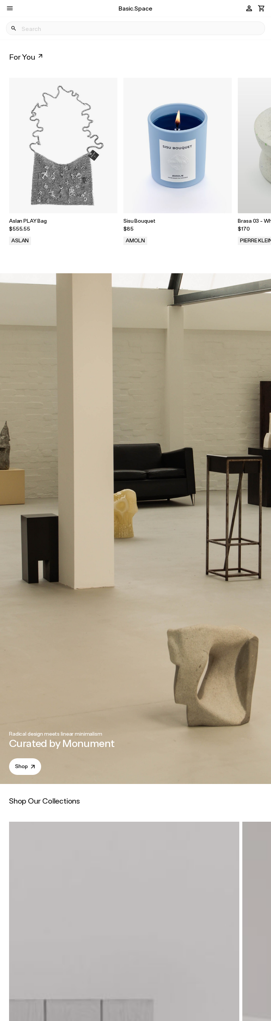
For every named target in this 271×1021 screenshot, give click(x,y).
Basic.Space (135, 8)
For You (26, 56)
